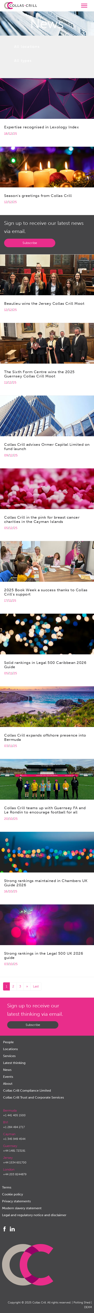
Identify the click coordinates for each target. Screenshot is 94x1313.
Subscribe (30, 243)
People (8, 1042)
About (7, 1084)
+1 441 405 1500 (14, 1115)
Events (8, 1077)
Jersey (8, 1158)
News (7, 1070)
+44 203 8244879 (14, 1174)
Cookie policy (12, 1194)
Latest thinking (14, 1063)
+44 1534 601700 (14, 1162)
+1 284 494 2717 (14, 1127)
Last (36, 986)
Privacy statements (16, 1201)
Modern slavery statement (22, 1208)
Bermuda (10, 1110)
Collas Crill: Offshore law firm (20, 5)
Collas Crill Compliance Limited (27, 1090)
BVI (5, 1122)
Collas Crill (39, 1302)
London (8, 1169)
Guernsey (10, 1146)
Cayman (9, 1134)
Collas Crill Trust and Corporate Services (33, 1097)
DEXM (88, 1307)
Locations (10, 1049)
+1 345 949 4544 (14, 1139)
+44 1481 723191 (14, 1150)
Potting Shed (82, 1302)
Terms (6, 1187)
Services (9, 1056)
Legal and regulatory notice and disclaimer (34, 1215)
